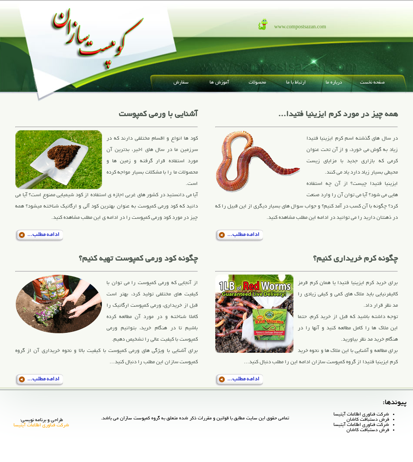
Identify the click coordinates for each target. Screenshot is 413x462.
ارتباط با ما (296, 82)
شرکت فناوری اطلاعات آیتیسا (361, 414)
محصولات (257, 82)
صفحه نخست (372, 82)
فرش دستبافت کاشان (367, 419)
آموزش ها (219, 82)
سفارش (181, 82)
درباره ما (334, 82)
